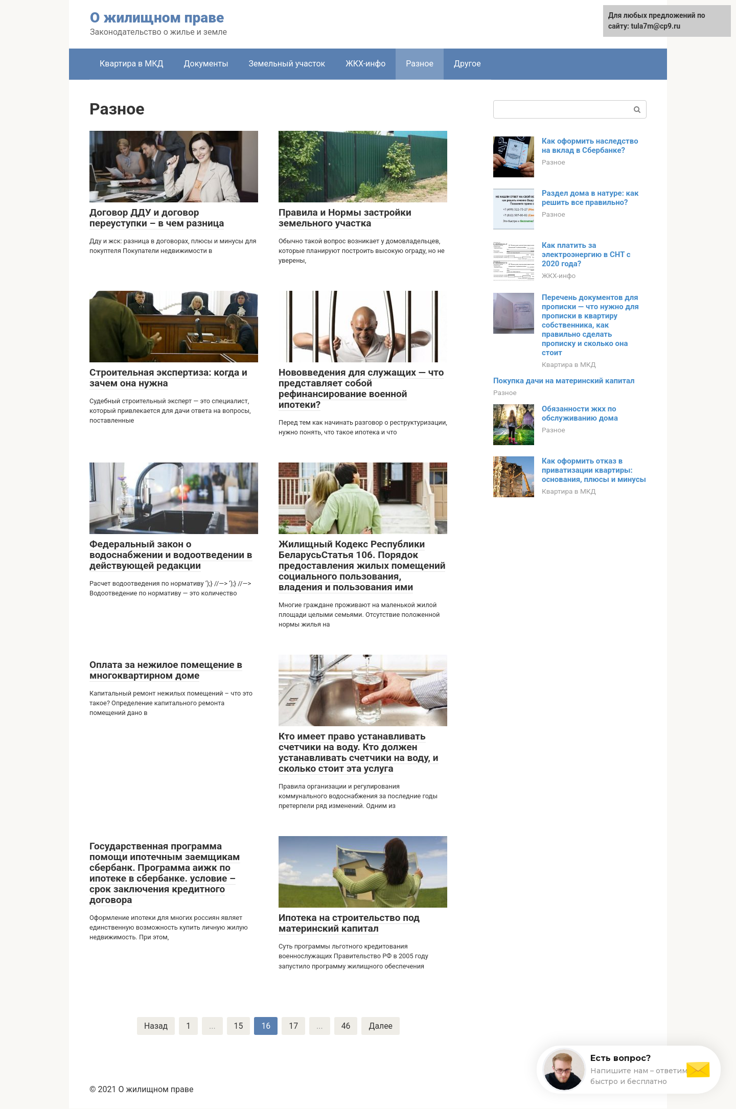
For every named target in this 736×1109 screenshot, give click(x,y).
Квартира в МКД (131, 63)
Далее (381, 1026)
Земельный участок (287, 63)
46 (346, 1026)
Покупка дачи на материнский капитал (564, 380)
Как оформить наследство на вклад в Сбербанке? (590, 145)
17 (293, 1026)
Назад (156, 1026)
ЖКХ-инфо (365, 63)
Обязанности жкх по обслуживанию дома (580, 413)
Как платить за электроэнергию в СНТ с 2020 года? (586, 254)
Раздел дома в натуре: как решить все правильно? (590, 198)
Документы (205, 63)
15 (238, 1026)
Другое (467, 63)
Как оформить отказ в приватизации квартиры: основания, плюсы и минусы (594, 470)
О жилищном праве (157, 17)
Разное (419, 63)
